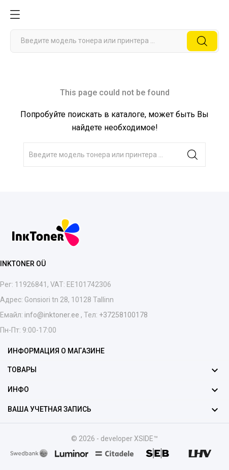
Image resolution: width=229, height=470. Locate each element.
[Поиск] (114, 41)
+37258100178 (122, 315)
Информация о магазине (56, 351)
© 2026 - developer (102, 439)
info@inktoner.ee (52, 315)
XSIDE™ (146, 439)
